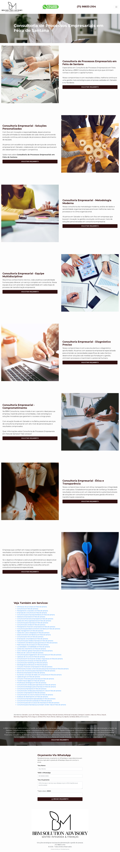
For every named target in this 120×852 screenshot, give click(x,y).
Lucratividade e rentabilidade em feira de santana (33, 647)
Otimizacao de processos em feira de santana (32, 607)
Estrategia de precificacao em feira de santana (32, 665)
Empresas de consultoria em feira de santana (32, 613)
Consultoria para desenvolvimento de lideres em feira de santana (38, 629)
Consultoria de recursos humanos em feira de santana (35, 695)
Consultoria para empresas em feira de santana (32, 623)
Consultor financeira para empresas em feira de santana (35, 679)
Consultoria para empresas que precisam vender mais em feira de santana (41, 705)
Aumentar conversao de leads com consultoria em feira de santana (39, 675)
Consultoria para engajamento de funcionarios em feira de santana (39, 655)
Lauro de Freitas (33, 715)
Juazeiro (87, 715)
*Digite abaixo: (44, 791)
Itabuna (93, 715)
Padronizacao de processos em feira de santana (32, 645)
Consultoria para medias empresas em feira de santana (35, 641)
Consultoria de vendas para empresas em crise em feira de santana (39, 691)
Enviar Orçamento (60, 799)
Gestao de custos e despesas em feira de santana (33, 633)
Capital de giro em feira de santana (28, 677)
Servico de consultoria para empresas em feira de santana (36, 671)
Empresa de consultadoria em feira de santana (32, 639)
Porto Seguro (32, 717)
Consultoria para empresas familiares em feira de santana (36, 615)
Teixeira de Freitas (46, 715)
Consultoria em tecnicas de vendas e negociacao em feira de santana (40, 659)
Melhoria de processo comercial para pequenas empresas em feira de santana (42, 669)
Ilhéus (99, 715)
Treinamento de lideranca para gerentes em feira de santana (37, 643)
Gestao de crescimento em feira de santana (31, 649)
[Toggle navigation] (116, 7)
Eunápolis (65, 717)
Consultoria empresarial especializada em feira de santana (36, 699)
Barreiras (17, 717)
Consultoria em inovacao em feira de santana (32, 661)
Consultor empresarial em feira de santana (31, 693)
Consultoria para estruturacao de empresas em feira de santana (38, 703)
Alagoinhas (23, 717)
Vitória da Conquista (70, 715)
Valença (58, 717)
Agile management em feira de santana (30, 631)
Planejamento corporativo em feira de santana (32, 611)
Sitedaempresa (65, 849)
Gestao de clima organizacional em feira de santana (34, 621)
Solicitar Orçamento (90, 87)
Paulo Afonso (51, 717)
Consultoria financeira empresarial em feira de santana (35, 619)
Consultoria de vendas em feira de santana (31, 625)
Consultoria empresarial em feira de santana (31, 689)
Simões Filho (42, 717)
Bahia (77, 717)
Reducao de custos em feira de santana (30, 653)
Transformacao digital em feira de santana (31, 681)
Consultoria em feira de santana (27, 609)
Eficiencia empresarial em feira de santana (31, 673)
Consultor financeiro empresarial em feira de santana (34, 667)
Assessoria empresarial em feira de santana (31, 617)
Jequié (103, 715)
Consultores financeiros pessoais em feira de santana (34, 701)
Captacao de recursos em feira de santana (31, 657)
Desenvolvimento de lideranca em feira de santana (34, 635)
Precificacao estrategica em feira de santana (31, 683)
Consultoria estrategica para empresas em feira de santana (36, 687)
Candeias (72, 717)
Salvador (25, 715)
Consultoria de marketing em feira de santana (32, 663)
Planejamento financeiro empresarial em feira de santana (36, 627)
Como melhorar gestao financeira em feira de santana (34, 651)
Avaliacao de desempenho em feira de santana (32, 697)
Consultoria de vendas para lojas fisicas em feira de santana (36, 685)
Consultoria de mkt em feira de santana (30, 637)
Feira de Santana (57, 715)
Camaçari (81, 715)
